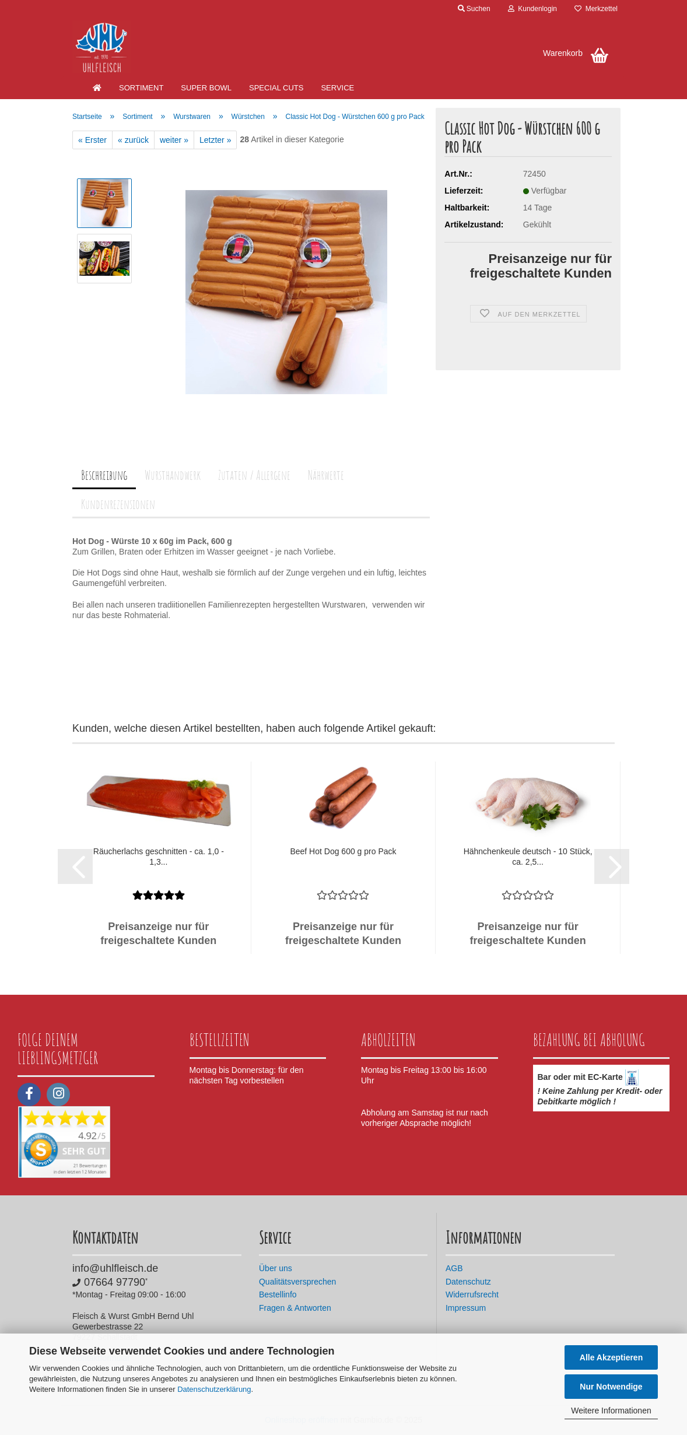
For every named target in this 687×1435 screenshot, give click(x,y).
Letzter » (215, 140)
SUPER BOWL (206, 87)
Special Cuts (276, 87)
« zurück (133, 140)
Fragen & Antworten (295, 1308)
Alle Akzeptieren (611, 1357)
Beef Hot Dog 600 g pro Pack (343, 851)
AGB (454, 1268)
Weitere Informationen (611, 1410)
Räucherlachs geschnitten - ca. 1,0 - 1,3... (158, 856)
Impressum (466, 1308)
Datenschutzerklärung (214, 1389)
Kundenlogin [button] (532, 9)
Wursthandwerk (173, 475)
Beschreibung (104, 475)
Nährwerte (326, 475)
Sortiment (141, 87)
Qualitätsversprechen (297, 1281)
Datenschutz (468, 1281)
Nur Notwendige (611, 1386)
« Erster (92, 140)
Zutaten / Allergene (254, 475)
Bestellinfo (278, 1294)
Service (337, 87)
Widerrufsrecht (472, 1294)
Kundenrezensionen (118, 504)
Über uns (275, 1268)
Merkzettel (596, 9)
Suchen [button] (474, 9)
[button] (75, 866)
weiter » (174, 140)
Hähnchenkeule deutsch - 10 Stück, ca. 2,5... (528, 856)
